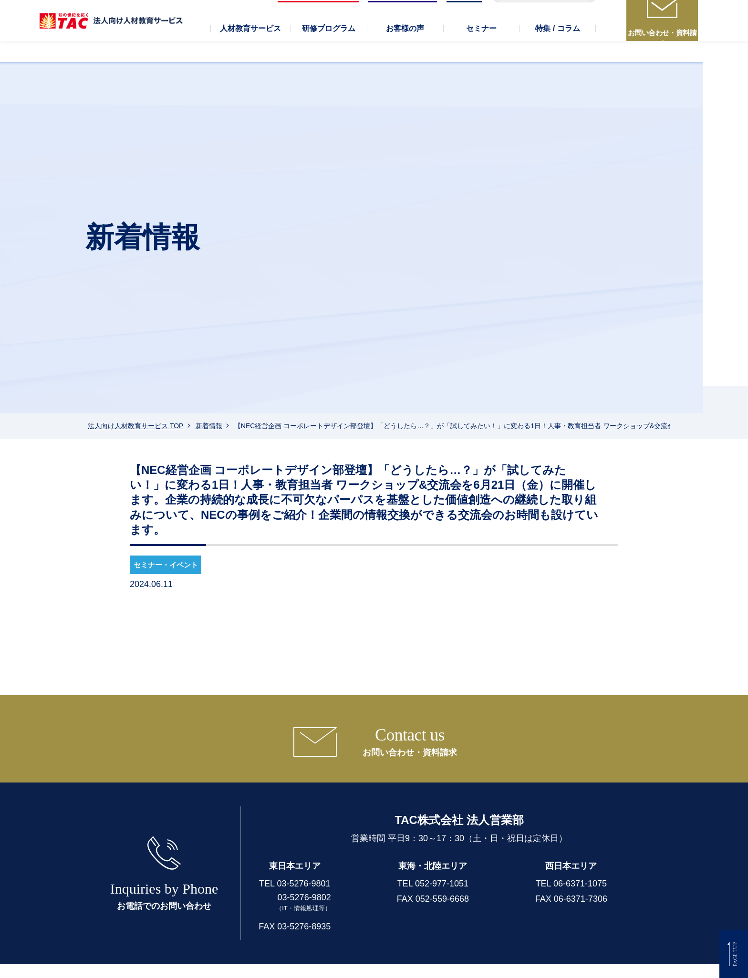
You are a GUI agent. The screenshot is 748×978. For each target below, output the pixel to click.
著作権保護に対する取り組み (600, 963)
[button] (250, 52)
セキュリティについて (443, 963)
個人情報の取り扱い (360, 963)
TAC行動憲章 (517, 963)
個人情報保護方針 (282, 963)
